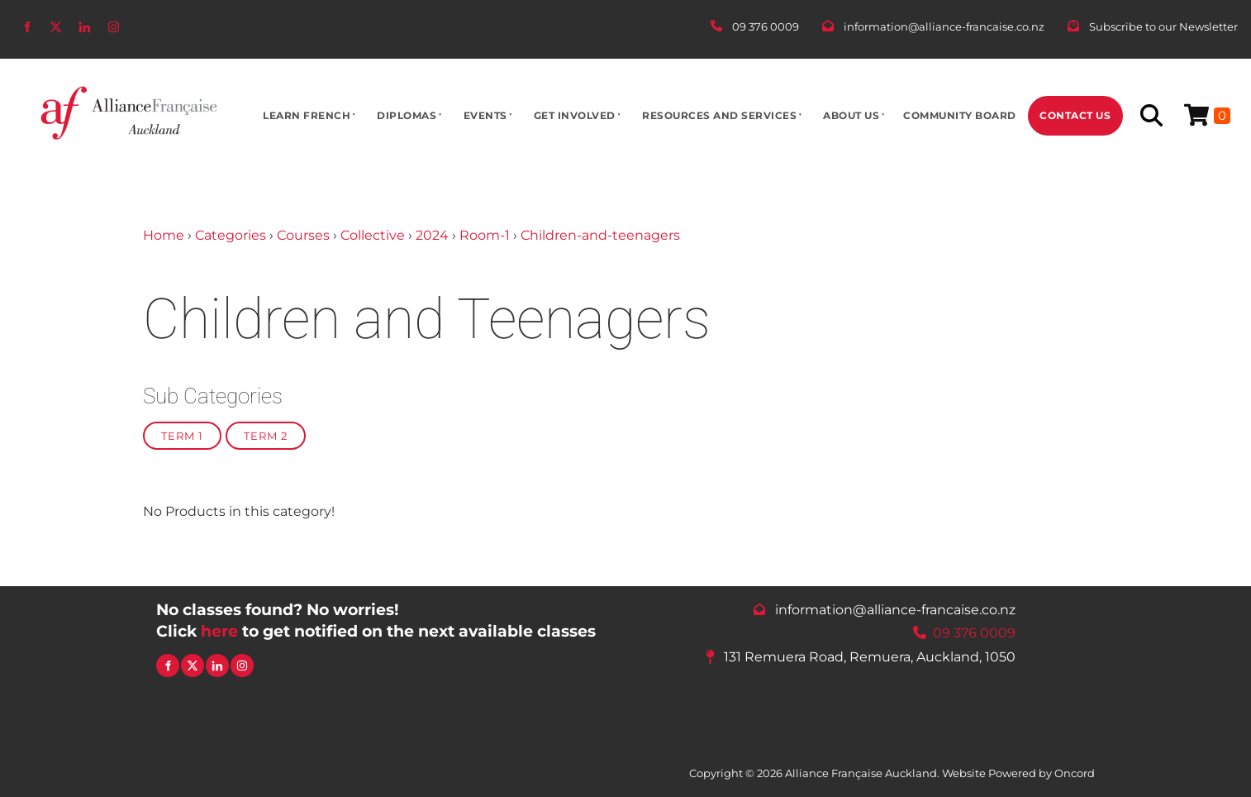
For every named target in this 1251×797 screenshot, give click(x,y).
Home (163, 235)
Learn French (306, 115)
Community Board (959, 115)
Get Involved (575, 115)
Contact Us (1075, 115)
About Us (851, 115)
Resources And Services (719, 115)
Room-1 (484, 235)
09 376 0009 (974, 633)
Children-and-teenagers (600, 235)
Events (485, 115)
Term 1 (182, 435)
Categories (230, 235)
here (219, 631)
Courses (303, 235)
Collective (372, 235)
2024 (432, 235)
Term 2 (266, 435)
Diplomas (406, 115)
